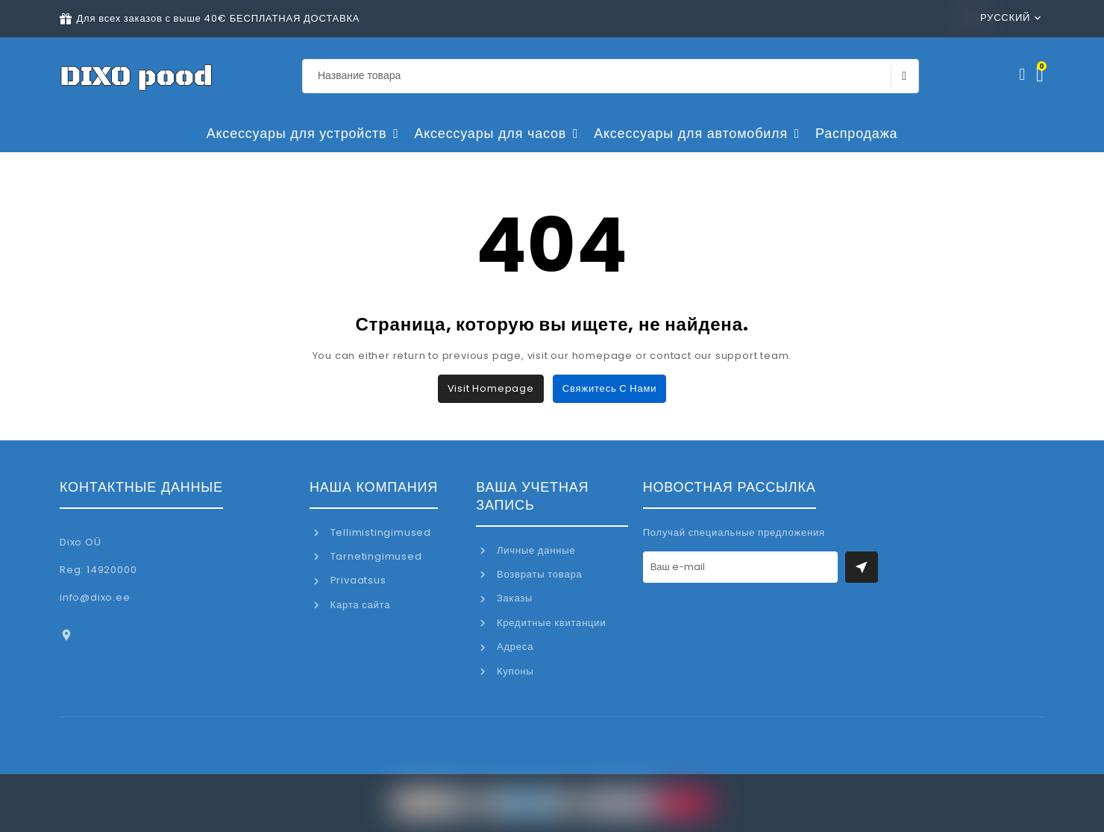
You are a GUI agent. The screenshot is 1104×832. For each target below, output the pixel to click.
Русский (998, 17)
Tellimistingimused (379, 532)
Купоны (513, 671)
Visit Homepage (491, 388)
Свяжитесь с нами (609, 388)
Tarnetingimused (374, 556)
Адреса (513, 646)
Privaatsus (356, 580)
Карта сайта (358, 605)
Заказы (513, 598)
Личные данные (534, 550)
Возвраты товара (538, 574)
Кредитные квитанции (550, 623)
